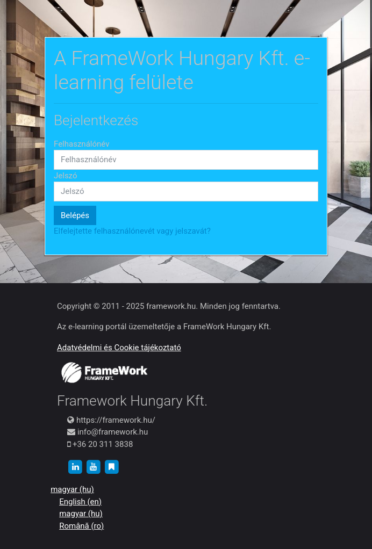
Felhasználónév (81, 144)
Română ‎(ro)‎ (81, 526)
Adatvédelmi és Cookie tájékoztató (119, 347)
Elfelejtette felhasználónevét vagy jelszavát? (132, 231)
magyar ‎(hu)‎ (72, 489)
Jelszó (65, 175)
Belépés (75, 215)
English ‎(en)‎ (80, 502)
